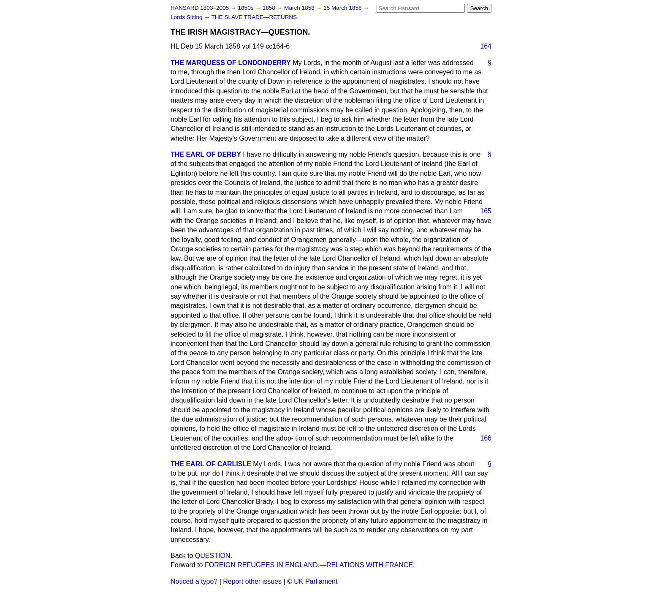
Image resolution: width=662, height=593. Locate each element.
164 (485, 46)
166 (485, 438)
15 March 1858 (343, 8)
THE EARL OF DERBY (206, 154)
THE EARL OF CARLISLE (211, 464)
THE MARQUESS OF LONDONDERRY (231, 62)
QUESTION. (213, 555)
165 (485, 211)
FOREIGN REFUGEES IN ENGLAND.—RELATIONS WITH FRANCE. (310, 565)
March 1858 (300, 8)
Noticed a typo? (194, 581)
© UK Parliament (312, 581)
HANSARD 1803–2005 (200, 8)
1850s (246, 8)
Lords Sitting (187, 17)
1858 (270, 8)
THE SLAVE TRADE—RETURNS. (254, 17)
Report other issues (252, 581)
